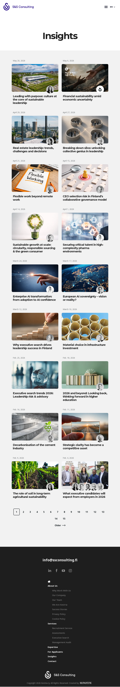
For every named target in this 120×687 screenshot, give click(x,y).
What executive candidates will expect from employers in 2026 (84, 495)
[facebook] (56, 571)
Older (58, 525)
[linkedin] (49, 571)
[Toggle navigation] (106, 6)
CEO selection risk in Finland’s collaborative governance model (85, 198)
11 (87, 512)
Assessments (58, 633)
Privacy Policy (59, 614)
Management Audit (61, 642)
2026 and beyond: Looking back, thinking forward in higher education (85, 397)
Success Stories (59, 609)
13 (103, 512)
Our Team (57, 600)
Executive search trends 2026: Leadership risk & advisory (33, 395)
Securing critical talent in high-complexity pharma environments (83, 248)
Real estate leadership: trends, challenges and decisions (33, 149)
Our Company (59, 595)
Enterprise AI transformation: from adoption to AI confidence (34, 298)
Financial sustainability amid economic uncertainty (82, 98)
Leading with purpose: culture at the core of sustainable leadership (35, 100)
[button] (113, 6)
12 (95, 512)
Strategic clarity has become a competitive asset (83, 447)
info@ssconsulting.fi (60, 560)
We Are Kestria (59, 605)
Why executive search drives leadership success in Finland (32, 346)
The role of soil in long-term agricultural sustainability (31, 495)
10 (78, 512)
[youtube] (63, 571)
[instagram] (70, 571)
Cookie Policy (58, 619)
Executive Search (60, 638)
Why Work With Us (61, 590)
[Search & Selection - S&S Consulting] (53, 6)
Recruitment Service (62, 628)
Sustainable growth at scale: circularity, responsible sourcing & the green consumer (34, 248)
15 (64, 518)
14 (56, 518)
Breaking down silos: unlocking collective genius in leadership (84, 149)
